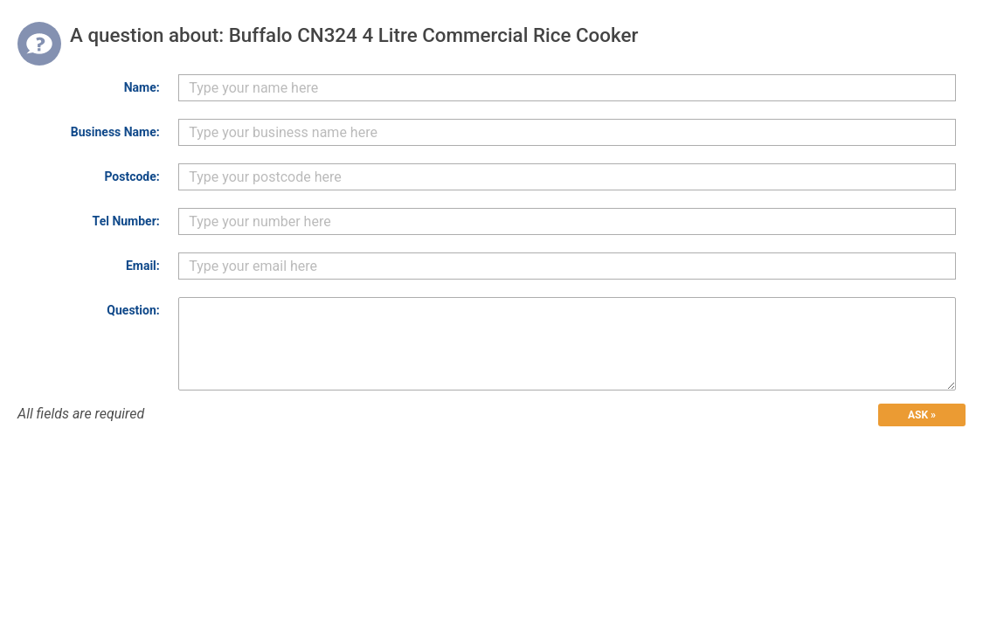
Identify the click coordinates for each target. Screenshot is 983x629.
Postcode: (131, 176)
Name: (142, 87)
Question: (133, 310)
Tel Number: (126, 221)
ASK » (922, 415)
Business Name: (115, 132)
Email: (143, 266)
